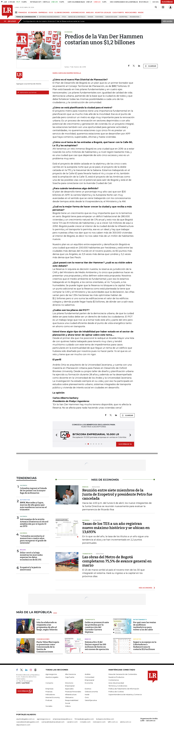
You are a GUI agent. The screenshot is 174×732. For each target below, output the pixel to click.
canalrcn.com (72, 722)
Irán (38, 619)
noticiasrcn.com (99, 722)
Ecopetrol (123, 17)
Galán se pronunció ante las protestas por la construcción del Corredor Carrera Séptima (97, 627)
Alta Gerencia (70, 674)
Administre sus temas (27, 92)
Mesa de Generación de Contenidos (123, 674)
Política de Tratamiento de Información (124, 689)
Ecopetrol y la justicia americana (30, 568)
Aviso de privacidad (116, 683)
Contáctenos (114, 680)
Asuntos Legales (52, 677)
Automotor (25, 500)
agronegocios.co (43, 719)
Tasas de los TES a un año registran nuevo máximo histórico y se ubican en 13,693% (116, 527)
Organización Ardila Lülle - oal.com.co (149, 720)
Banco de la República (76, 17)
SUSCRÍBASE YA (125, 444)
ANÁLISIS (90, 12)
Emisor (90, 17)
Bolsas (23, 550)
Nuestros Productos (116, 677)
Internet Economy (53, 697)
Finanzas (49, 692)
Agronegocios (51, 674)
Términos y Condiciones (118, 686)
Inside (87, 694)
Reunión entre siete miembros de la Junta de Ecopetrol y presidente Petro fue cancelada (117, 494)
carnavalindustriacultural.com (52, 722)
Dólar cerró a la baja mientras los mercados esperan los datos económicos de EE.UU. (31, 556)
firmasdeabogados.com (84, 719)
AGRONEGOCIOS (78, 12)
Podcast (49, 700)
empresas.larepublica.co (62, 719)
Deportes (137, 639)
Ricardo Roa (134, 17)
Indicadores (50, 694)
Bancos (88, 639)
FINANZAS (22, 12)
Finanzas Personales (73, 692)
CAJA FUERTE (118, 12)
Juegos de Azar (111, 17)
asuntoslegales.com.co (25, 719)
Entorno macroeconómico (49, 17)
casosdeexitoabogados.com (27, 722)
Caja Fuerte (69, 677)
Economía (89, 683)
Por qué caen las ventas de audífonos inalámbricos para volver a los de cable (144, 626)
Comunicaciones (42, 639)
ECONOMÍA (32, 12)
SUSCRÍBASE (167, 2)
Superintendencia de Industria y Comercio (125, 694)
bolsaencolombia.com (105, 719)
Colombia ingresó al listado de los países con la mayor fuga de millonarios (33, 490)
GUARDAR (150, 66)
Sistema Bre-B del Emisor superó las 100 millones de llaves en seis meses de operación (97, 645)
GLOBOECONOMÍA (62, 12)
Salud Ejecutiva (91, 700)
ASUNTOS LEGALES (103, 12)
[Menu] (16, 12)
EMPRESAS (43, 12)
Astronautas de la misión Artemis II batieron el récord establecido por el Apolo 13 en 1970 (34, 522)
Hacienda (23, 485)
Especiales (69, 689)
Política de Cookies (116, 692)
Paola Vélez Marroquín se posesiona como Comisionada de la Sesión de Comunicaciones (47, 647)
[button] (56, 435)
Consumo (49, 683)
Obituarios (69, 697)
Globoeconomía (91, 692)
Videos (68, 706)
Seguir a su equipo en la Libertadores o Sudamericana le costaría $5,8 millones (144, 645)
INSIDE (140, 12)
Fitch (64, 17)
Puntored (99, 17)
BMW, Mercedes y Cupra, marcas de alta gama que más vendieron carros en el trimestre (33, 506)
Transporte (90, 619)
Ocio (87, 697)
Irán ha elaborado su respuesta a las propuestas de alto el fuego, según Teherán (47, 626)
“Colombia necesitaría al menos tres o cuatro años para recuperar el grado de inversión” (33, 539)
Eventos (88, 689)
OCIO (51, 12)
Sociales (49, 706)
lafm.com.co (113, 722)
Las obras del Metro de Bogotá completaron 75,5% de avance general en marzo (117, 561)
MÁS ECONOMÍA (145, 588)
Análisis (87, 674)
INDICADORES (131, 12)
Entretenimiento (140, 619)
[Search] (155, 7)
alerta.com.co (125, 722)
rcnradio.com (85, 722)
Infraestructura (70, 694)
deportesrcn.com (23, 725)
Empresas (49, 689)
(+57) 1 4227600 (22, 683)
